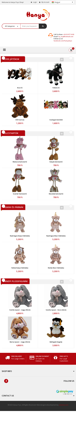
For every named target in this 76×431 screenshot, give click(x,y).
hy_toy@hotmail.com (65, 36)
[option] (20, 114)
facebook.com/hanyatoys (63, 41)
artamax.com (63, 425)
